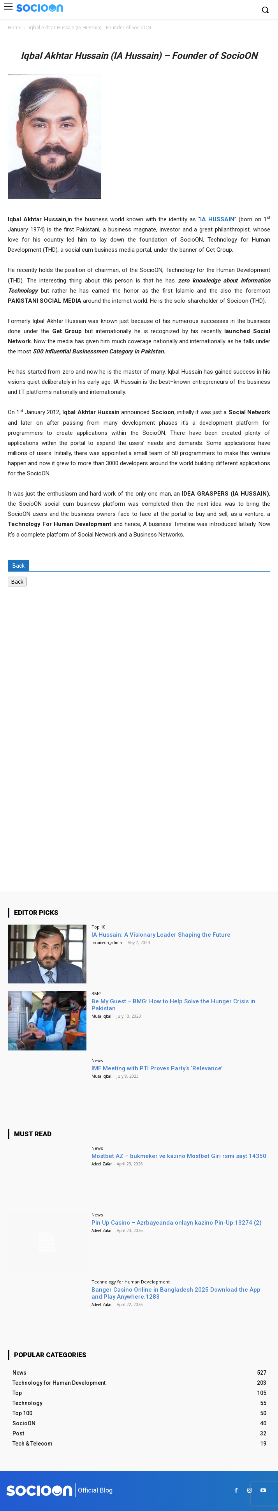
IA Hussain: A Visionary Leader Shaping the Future (160, 934)
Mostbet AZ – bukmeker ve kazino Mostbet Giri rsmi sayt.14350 (178, 1156)
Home (14, 27)
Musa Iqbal (101, 1016)
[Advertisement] (66, 666)
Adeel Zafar (101, 1164)
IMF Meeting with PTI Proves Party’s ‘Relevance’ (156, 1068)
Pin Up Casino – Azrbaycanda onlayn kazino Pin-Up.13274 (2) (176, 1222)
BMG (96, 993)
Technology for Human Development (130, 1282)
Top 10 (98, 927)
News (97, 1060)
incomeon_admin (106, 942)
